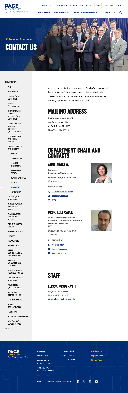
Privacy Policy (67, 381)
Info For (72, 6)
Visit (119, 6)
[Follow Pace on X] (84, 381)
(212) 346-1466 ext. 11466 (62, 192)
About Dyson (60, 6)
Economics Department (20, 39)
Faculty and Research (85, 12)
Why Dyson (44, 12)
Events (88, 6)
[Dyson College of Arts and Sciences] (17, 8)
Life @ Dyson (108, 12)
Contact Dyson (69, 359)
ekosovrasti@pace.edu (64, 299)
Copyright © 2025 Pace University (49, 381)
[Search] (120, 12)
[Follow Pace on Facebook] (78, 381)
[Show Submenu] (66, 6)
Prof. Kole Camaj (60, 212)
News (81, 6)
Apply (98, 6)
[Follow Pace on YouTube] (96, 381)
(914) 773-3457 (58, 245)
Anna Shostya (58, 164)
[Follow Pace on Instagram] (90, 381)
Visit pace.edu (46, 6)
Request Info (109, 6)
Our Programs (61, 12)
